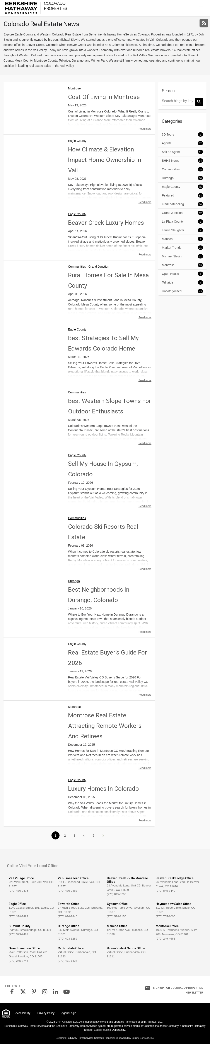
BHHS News (170, 160)
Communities (77, 266)
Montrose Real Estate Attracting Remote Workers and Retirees (105, 726)
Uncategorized (171, 291)
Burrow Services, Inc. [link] (142, 1038)
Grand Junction (99, 266)
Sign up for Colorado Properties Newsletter (164, 989)
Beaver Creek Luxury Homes (106, 222)
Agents (166, 143)
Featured (168, 195)
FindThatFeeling (173, 204)
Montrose (74, 88)
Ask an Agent (171, 152)
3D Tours (168, 134)
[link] (36, 7)
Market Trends (171, 247)
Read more (144, 128)
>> (103, 836)
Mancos (167, 239)
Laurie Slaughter (173, 230)
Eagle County (77, 141)
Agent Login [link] (68, 1013)
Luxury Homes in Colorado (103, 788)
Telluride (167, 282)
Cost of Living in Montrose (104, 97)
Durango (74, 581)
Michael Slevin (171, 256)
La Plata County (173, 221)
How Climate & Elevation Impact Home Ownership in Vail (104, 160)
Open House (170, 273)
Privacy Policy (45, 1013)
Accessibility (23, 1013)
